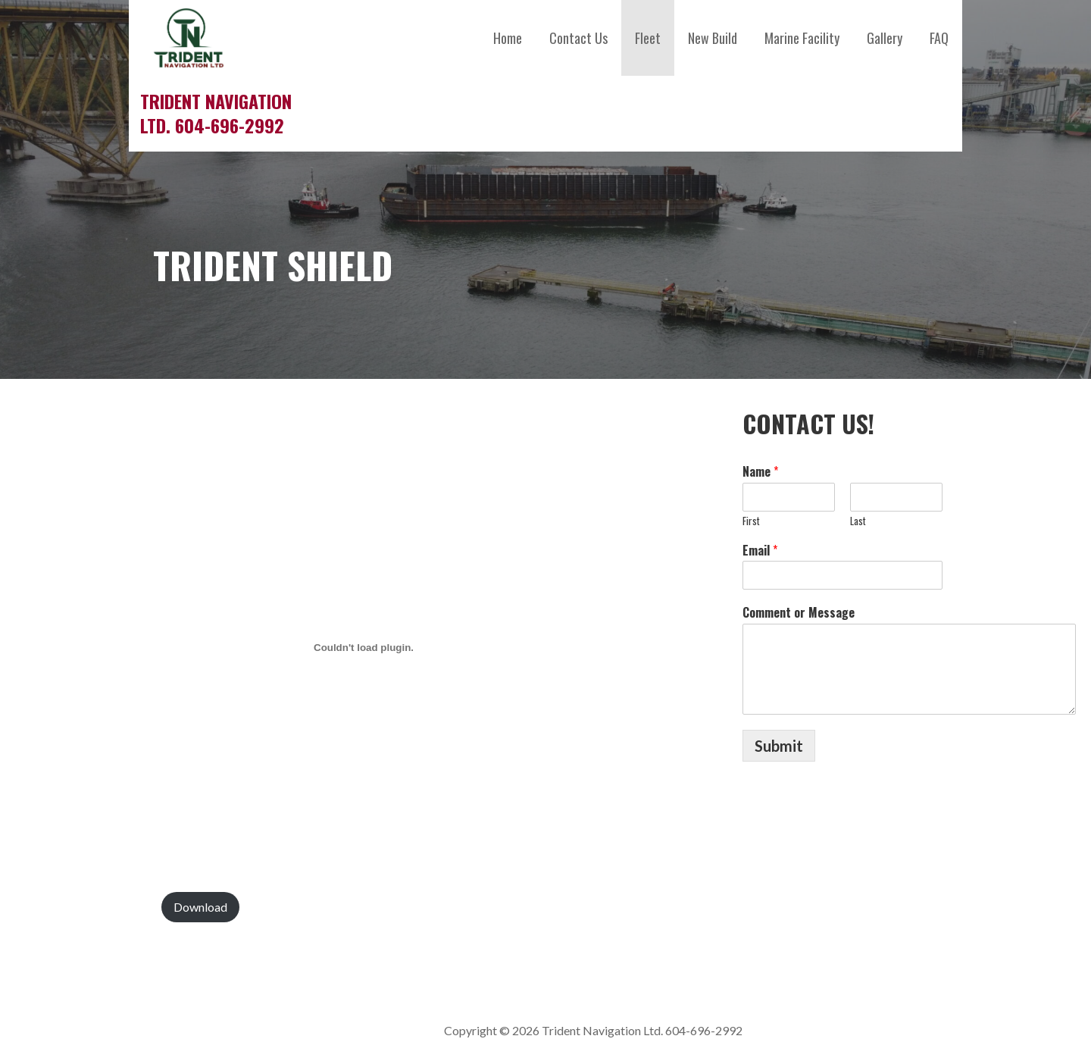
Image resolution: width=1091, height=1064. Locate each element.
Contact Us (578, 38)
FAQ (939, 38)
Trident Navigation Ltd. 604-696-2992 (216, 113)
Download (200, 907)
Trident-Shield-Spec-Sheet (83, 907)
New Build (712, 38)
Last (858, 521)
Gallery (884, 38)
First (751, 521)
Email (759, 551)
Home (507, 38)
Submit (779, 746)
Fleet (648, 38)
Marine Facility (801, 38)
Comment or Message (798, 613)
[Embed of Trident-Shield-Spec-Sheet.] (363, 648)
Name (760, 472)
